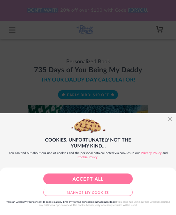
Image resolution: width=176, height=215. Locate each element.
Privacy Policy (151, 153)
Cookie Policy (88, 157)
